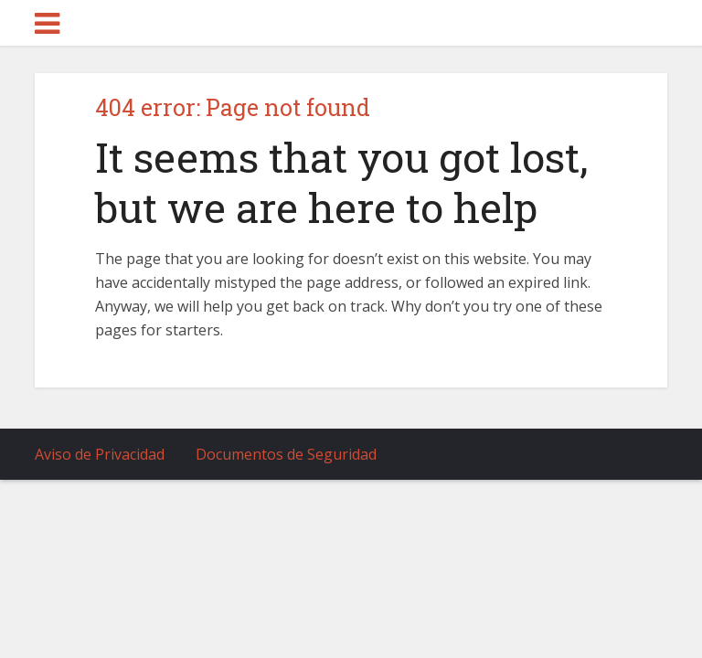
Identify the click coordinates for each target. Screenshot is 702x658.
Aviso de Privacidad (100, 454)
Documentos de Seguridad (286, 454)
